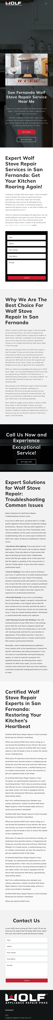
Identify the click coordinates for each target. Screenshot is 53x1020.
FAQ (6, 1015)
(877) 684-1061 (26, 139)
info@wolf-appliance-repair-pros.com (18, 1018)
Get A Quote (26, 132)
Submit (26, 278)
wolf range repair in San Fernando (18, 225)
